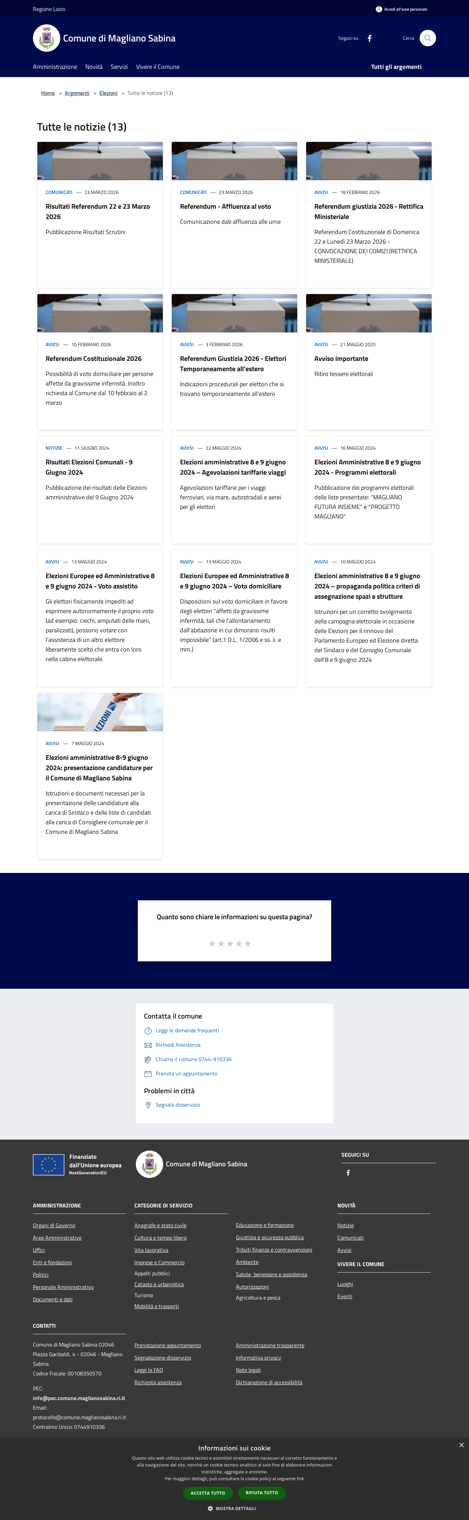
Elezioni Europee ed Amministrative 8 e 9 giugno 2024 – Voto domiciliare (234, 580)
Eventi (344, 1296)
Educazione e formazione (265, 1225)
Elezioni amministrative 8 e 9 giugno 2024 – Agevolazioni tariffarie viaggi (233, 467)
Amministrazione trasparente (270, 1345)
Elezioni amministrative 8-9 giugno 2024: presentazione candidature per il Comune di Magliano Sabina (99, 767)
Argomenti (77, 93)
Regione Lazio (49, 9)
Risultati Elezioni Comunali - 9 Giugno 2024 (89, 467)
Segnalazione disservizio (162, 1357)
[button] (234, 1508)
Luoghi (345, 1284)
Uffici (39, 1250)
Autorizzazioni (252, 1286)
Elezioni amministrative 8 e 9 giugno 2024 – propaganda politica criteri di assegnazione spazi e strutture (367, 585)
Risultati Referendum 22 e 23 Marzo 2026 (98, 211)
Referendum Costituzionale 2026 (94, 358)
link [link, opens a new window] (300, 1479)
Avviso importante (341, 358)
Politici (41, 1274)
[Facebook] (367, 37)
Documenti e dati (53, 1299)
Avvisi (321, 192)
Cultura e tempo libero (160, 1237)
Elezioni (108, 93)
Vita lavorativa (151, 1250)
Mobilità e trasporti (156, 1306)
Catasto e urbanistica (159, 1284)
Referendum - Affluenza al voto (225, 206)
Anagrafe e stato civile (160, 1225)
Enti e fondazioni (52, 1262)
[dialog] (234, 1479)
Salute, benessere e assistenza (271, 1274)
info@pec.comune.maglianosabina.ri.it (79, 1398)
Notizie (54, 447)
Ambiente (247, 1262)
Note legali (248, 1370)
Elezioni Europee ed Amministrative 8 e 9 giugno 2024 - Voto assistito (100, 580)
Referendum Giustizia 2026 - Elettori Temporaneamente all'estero (233, 363)
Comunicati (59, 192)
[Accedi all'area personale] (401, 9)
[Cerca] (428, 38)
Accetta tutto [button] (208, 1493)
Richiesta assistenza (158, 1382)
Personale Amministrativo (63, 1287)
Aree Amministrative (57, 1237)
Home (48, 93)
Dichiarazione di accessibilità (269, 1382)
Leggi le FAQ (148, 1370)
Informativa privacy (258, 1357)
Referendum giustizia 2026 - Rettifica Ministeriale (368, 211)
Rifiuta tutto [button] (262, 1493)
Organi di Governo (54, 1225)
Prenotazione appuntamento (167, 1345)
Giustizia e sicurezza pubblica (270, 1237)
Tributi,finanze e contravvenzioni (274, 1249)
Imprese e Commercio (159, 1262)
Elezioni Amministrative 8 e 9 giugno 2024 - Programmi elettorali (367, 467)
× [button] (461, 1445)
